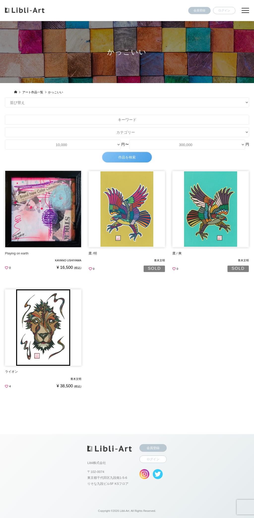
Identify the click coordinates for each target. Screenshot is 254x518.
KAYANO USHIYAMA (68, 260)
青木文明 (159, 260)
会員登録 (199, 10)
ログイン (224, 10)
